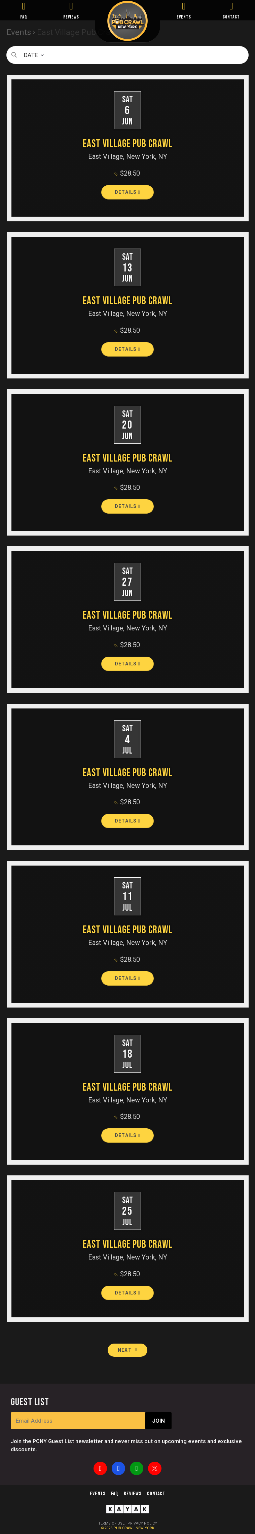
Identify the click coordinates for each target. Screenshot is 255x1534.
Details (127, 192)
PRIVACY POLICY (142, 1523)
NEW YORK (145, 1528)
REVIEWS (71, 17)
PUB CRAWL (124, 1528)
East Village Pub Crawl (128, 143)
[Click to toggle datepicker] (127, 55)
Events (98, 1494)
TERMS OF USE (111, 1523)
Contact (156, 1494)
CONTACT (231, 17)
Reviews (133, 1494)
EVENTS (184, 17)
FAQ (23, 17)
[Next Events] (127, 1350)
